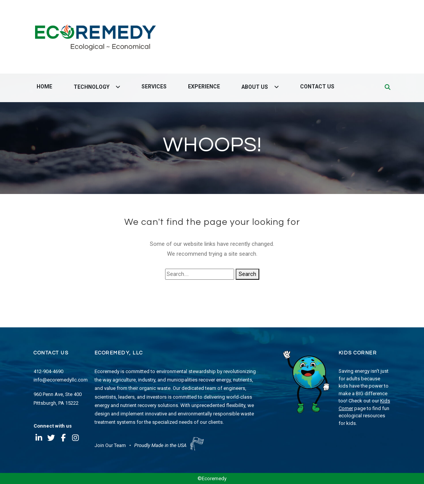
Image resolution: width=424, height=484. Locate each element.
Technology (92, 87)
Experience (204, 86)
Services (154, 86)
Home (44, 86)
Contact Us (317, 86)
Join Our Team (110, 445)
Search (247, 274)
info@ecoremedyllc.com (61, 380)
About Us (255, 87)
